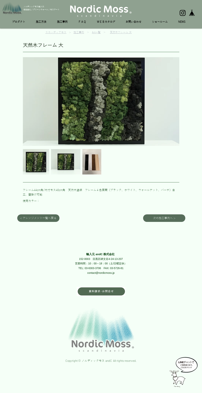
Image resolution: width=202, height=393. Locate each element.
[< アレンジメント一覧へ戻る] (38, 218)
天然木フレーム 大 (121, 32)
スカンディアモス (55, 32)
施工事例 (79, 32)
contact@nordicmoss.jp (101, 272)
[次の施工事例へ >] (164, 218)
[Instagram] (183, 13)
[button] (21, 22)
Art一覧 (96, 32)
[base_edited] (192, 13)
